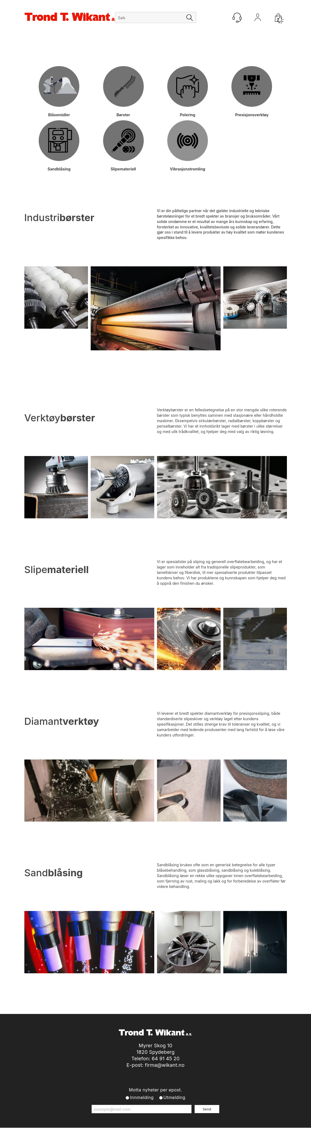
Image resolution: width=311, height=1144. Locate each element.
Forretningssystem (164, 1133)
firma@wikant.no (164, 1065)
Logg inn (257, 18)
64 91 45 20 (165, 1058)
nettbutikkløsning (202, 1133)
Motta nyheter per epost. (155, 1090)
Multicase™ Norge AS (254, 1133)
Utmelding (174, 1097)
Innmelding (141, 1097)
